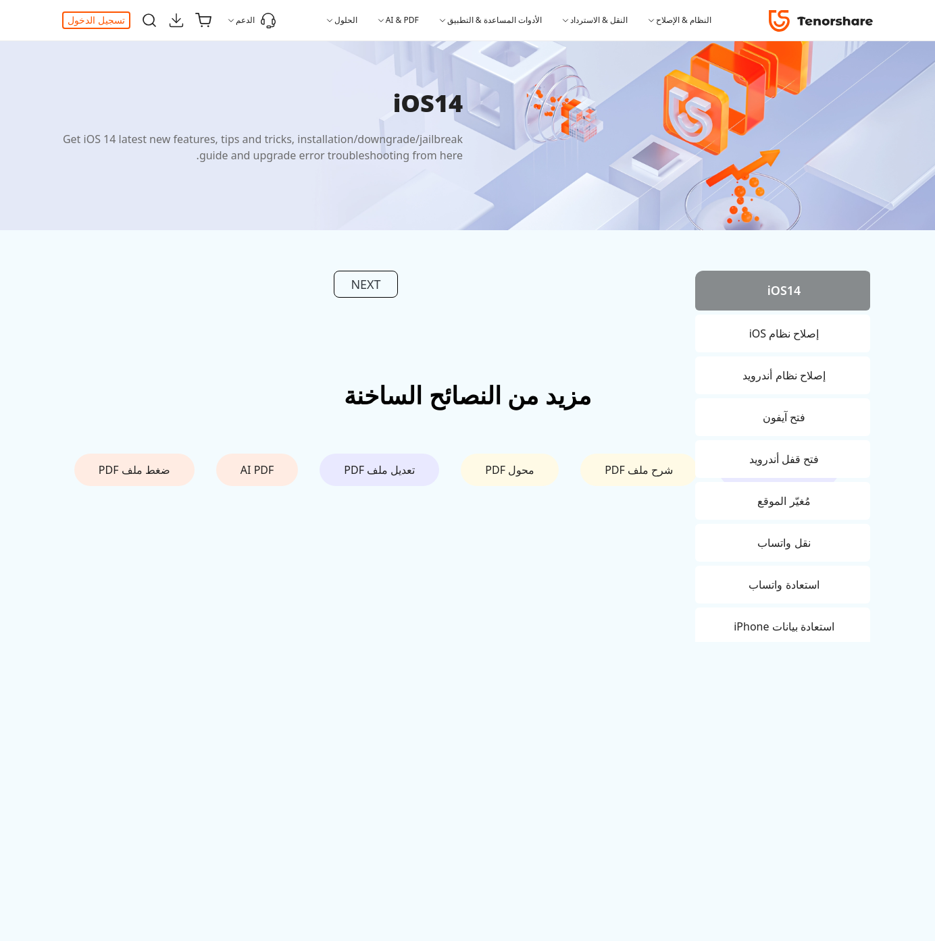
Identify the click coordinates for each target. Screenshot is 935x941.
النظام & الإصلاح (683, 20)
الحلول (345, 20)
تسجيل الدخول (96, 20)
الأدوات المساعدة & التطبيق (494, 20)
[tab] (782, 293)
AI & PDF (402, 20)
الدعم (256, 20)
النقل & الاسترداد (599, 20)
